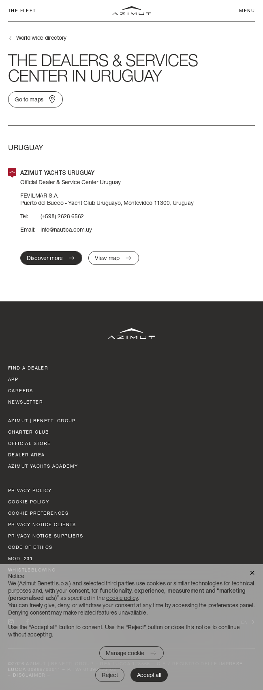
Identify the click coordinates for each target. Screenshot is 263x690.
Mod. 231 (20, 558)
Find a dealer (28, 367)
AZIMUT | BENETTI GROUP (42, 420)
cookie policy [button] (122, 597)
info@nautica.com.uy (66, 229)
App (13, 379)
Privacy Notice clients (42, 524)
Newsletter (25, 401)
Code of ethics (30, 547)
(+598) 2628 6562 (62, 216)
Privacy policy (30, 490)
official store (29, 443)
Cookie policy (28, 501)
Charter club (28, 431)
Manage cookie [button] (125, 652)
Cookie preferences (38, 513)
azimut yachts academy (43, 466)
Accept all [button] (149, 674)
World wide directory (41, 37)
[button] (252, 572)
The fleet (22, 10)
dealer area (26, 454)
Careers (20, 390)
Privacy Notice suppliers (45, 535)
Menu (247, 10)
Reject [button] (110, 674)
